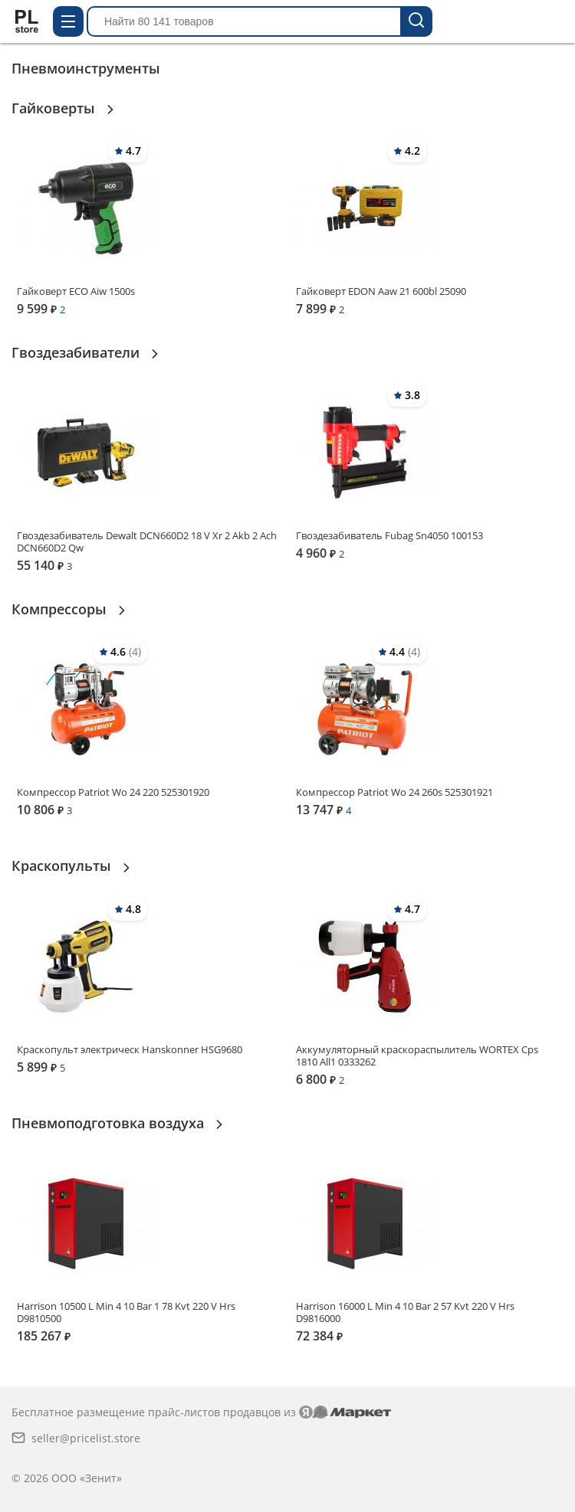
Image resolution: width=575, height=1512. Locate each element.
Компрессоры (61, 609)
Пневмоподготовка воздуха (110, 1123)
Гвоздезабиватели (77, 352)
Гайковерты (55, 108)
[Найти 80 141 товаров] (417, 21)
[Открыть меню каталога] (68, 21)
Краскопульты (63, 865)
